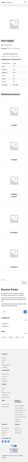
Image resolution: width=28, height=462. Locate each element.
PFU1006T (14, 160)
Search (3, 280)
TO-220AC (15, 85)
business (4, 323)
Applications (5, 370)
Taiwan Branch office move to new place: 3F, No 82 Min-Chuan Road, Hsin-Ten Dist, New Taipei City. (13, 299)
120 (14, 69)
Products (4, 354)
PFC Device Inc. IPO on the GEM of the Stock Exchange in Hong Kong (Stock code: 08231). (12, 294)
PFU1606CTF (14, 267)
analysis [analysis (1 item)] (4, 337)
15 (13, 66)
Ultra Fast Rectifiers (14, 48)
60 (13, 79)
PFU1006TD (14, 232)
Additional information (10, 54)
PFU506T (14, 125)
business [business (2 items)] (11, 337)
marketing (5, 326)
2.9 (14, 75)
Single (14, 63)
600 (14, 72)
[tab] (10, 54)
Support (4, 384)
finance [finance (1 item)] (17, 337)
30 (13, 82)
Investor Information (18, 401)
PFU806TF (14, 194)
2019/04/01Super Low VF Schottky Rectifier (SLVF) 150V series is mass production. (13, 304)
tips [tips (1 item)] (23, 337)
